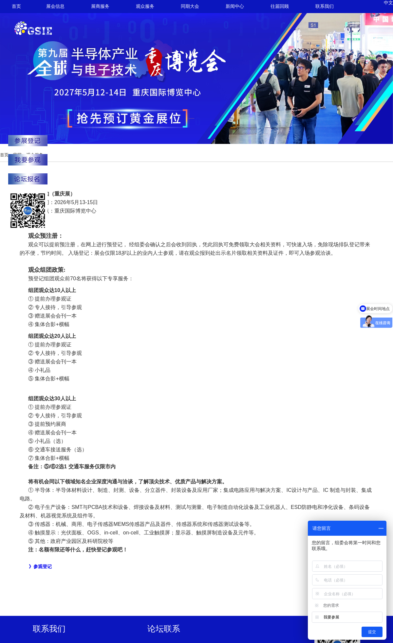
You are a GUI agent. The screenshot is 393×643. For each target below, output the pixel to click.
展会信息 (55, 6)
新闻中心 (235, 6)
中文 (388, 2)
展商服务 (100, 6)
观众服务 (145, 6)
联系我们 (324, 6)
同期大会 (190, 6)
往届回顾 (280, 6)
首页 (16, 6)
